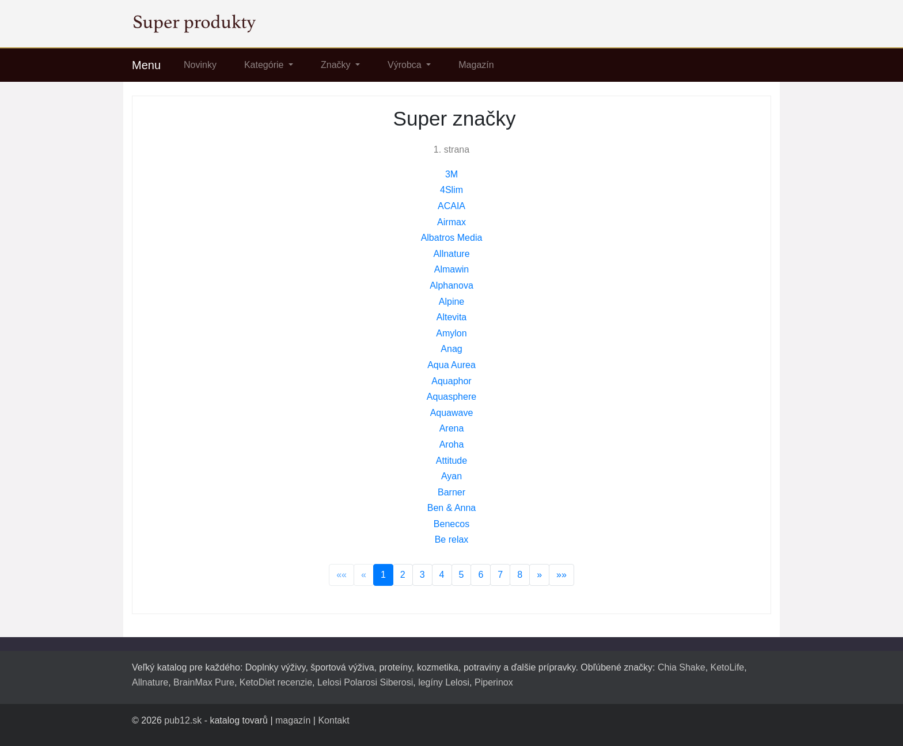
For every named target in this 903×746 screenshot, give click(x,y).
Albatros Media (452, 238)
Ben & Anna (451, 508)
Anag (451, 349)
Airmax (451, 222)
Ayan (451, 476)
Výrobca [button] (406, 65)
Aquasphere (451, 397)
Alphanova (451, 285)
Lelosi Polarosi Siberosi (365, 682)
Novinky (200, 65)
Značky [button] (337, 65)
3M (451, 174)
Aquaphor (451, 381)
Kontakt (333, 720)
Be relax (452, 539)
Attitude (451, 460)
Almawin (451, 269)
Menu (146, 65)
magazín (292, 720)
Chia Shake (681, 667)
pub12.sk (183, 720)
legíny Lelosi (443, 682)
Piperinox (494, 682)
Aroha (451, 444)
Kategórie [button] (265, 65)
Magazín (476, 65)
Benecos (451, 524)
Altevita (451, 317)
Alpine (451, 301)
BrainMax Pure (203, 682)
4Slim (451, 190)
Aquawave (451, 413)
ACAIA (451, 206)
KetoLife (728, 667)
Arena (451, 428)
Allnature (451, 254)
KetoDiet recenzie (276, 682)
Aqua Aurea (451, 365)
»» (561, 575)
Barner (451, 492)
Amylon (451, 333)
